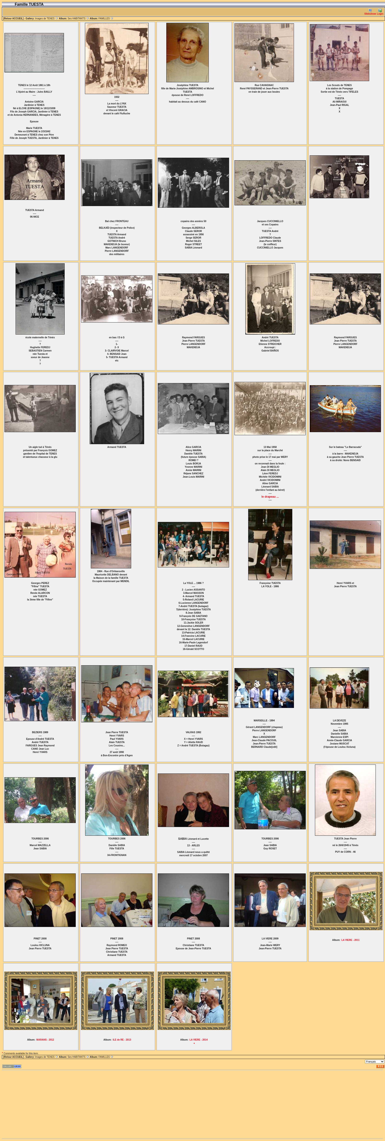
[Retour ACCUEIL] (13, 18)
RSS (380, 1066)
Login (380, 12)
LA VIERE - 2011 (350, 940)
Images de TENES (46, 18)
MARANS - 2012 (45, 1039)
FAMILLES (105, 18)
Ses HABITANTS (78, 18)
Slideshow (370, 12)
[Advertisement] (74, 1104)
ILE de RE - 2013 (122, 1039)
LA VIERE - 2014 (198, 1039)
